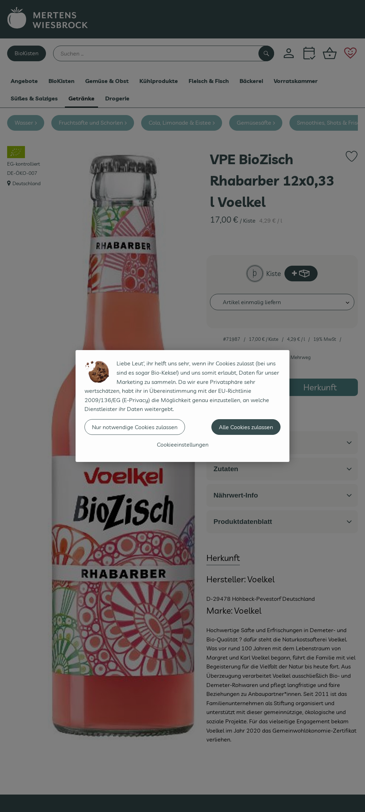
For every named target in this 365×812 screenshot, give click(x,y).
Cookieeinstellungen (183, 444)
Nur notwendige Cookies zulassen (135, 427)
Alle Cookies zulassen (246, 427)
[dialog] (182, 406)
